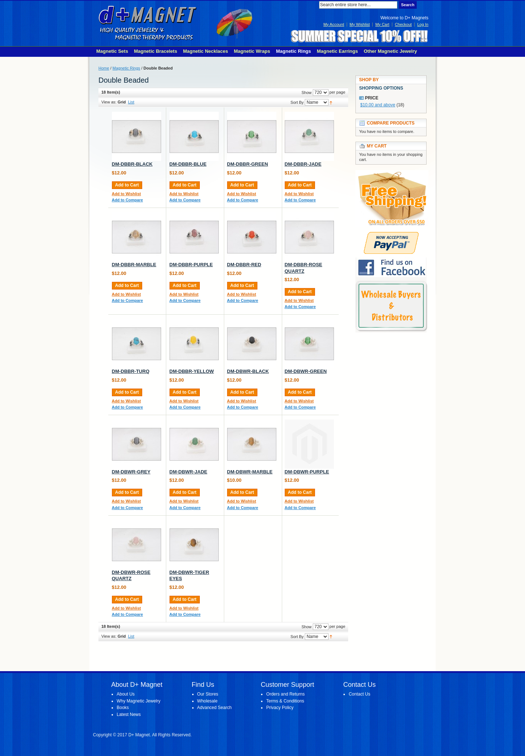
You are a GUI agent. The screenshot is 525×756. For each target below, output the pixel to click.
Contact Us (359, 694)
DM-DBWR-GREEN (306, 371)
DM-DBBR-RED (244, 264)
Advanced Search (214, 707)
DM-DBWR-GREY (131, 472)
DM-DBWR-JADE (188, 472)
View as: (108, 102)
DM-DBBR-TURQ (130, 371)
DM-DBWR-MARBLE (250, 472)
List (131, 102)
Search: (314, 5)
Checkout (403, 24)
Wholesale (207, 701)
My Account (333, 24)
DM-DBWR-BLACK (248, 371)
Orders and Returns (285, 694)
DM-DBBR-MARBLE (134, 264)
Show (307, 92)
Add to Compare (127, 200)
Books (123, 707)
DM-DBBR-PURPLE (191, 264)
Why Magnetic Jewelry (138, 701)
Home (103, 68)
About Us (126, 694)
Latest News (129, 714)
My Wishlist (360, 24)
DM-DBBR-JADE (303, 164)
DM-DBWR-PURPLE (307, 472)
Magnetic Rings (126, 68)
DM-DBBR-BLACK (132, 164)
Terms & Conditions (285, 701)
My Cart (382, 24)
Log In (422, 24)
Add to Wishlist (126, 194)
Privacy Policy (279, 707)
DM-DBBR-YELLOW (192, 371)
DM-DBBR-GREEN (247, 164)
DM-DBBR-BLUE (188, 164)
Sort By (297, 102)
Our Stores (207, 694)
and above (377, 104)
